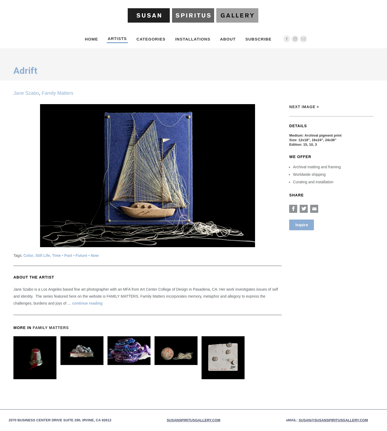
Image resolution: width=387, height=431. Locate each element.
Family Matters (57, 93)
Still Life (42, 255)
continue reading (87, 303)
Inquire (301, 225)
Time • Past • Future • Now (75, 255)
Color (28, 255)
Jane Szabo (26, 93)
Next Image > (304, 107)
